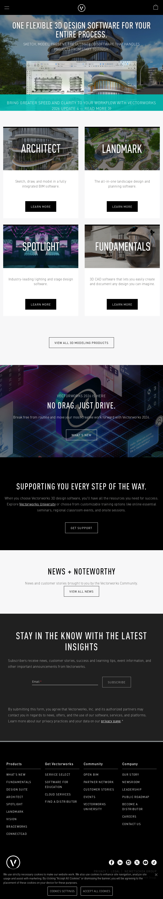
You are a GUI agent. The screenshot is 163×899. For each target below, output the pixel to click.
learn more (122, 206)
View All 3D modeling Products (81, 343)
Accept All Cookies (96, 891)
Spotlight (14, 804)
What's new (81, 435)
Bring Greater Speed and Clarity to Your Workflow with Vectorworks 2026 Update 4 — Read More (81, 105)
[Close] (156, 874)
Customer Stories (99, 789)
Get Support (81, 528)
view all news (81, 591)
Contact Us (131, 824)
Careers (129, 816)
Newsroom (131, 782)
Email (37, 681)
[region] (81, 883)
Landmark (14, 812)
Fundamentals (18, 782)
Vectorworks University (37, 504)
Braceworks (16, 826)
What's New (15, 774)
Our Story (130, 774)
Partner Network (99, 782)
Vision (11, 819)
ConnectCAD (16, 834)
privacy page (111, 721)
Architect (14, 797)
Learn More (41, 206)
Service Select (57, 774)
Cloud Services (58, 794)
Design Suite (17, 789)
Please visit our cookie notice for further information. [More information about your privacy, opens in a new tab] (110, 882)
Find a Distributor (61, 801)
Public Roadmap (135, 797)
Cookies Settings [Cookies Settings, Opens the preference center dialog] (62, 891)
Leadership (132, 789)
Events (90, 797)
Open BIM (91, 774)
